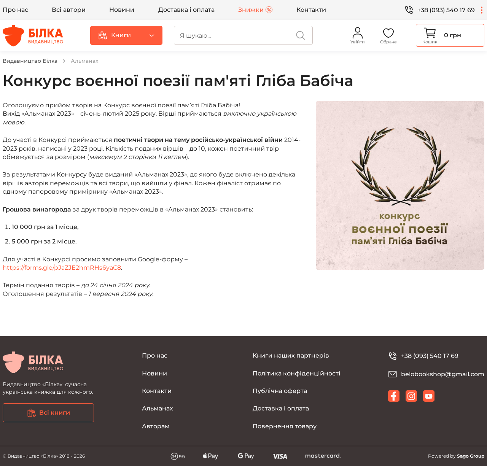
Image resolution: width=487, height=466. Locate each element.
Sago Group (470, 456)
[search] (243, 35)
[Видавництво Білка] (33, 35)
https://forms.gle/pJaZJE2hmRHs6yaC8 (62, 267)
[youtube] (428, 396)
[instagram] (411, 396)
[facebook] (393, 396)
